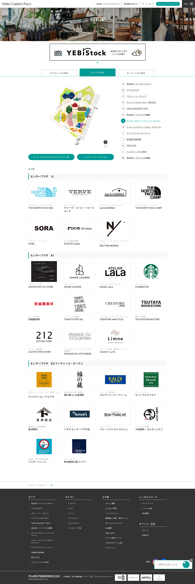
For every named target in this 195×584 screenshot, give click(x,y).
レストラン (71, 503)
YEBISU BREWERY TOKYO (40, 523)
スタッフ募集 (109, 503)
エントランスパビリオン (39, 518)
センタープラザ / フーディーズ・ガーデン (42, 534)
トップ (30, 485)
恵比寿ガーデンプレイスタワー (41, 503)
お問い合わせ (109, 533)
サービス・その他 (73, 528)
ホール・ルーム (146, 503)
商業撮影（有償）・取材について (115, 518)
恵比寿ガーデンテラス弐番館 (40, 528)
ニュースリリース (110, 513)
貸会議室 (144, 513)
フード (69, 513)
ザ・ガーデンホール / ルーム (40, 547)
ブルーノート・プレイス (39, 513)
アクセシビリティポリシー (104, 576)
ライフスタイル (72, 523)
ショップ (41, 485)
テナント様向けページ (112, 538)
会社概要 (107, 528)
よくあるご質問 (109, 508)
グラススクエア (35, 508)
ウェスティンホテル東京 (39, 562)
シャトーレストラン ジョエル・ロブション (41, 541)
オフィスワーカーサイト (168, 4)
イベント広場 (146, 508)
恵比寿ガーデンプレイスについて (108, 4)
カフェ (69, 508)
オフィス (144, 530)
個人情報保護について (80, 576)
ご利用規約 (66, 576)
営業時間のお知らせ (131, 4)
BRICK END (34, 557)
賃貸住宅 (144, 535)
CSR (91, 576)
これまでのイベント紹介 (113, 543)
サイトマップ (109, 548)
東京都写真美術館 (36, 552)
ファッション (72, 518)
